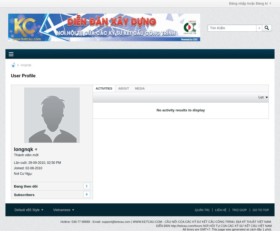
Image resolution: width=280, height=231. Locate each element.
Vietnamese (63, 210)
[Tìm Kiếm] (235, 28)
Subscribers (24, 195)
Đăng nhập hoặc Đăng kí (250, 3)
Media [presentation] (140, 88)
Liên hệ (220, 210)
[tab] (104, 88)
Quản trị (202, 210)
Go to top (261, 210)
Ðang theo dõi (26, 186)
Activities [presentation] (104, 88)
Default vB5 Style (28, 210)
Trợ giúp (239, 210)
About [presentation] (123, 88)
